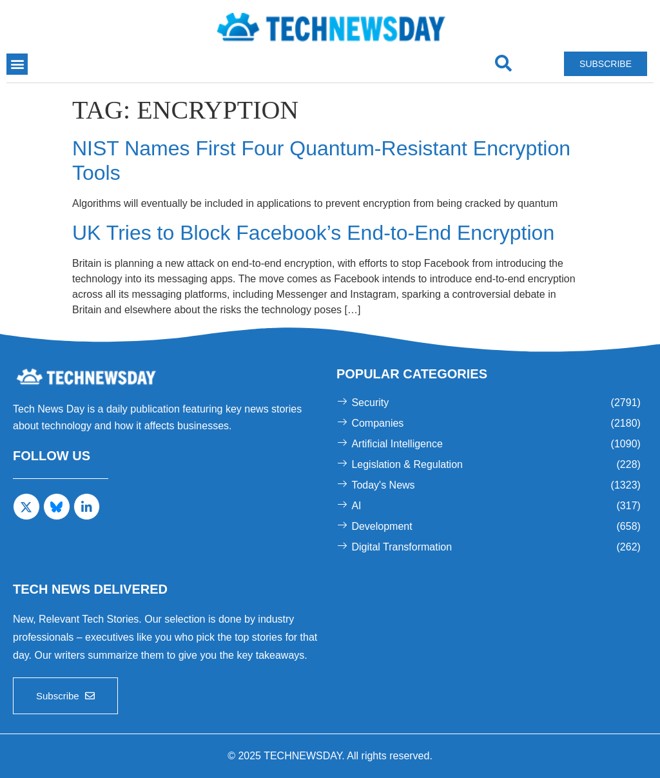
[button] (17, 64)
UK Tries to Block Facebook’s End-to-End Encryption (313, 232)
